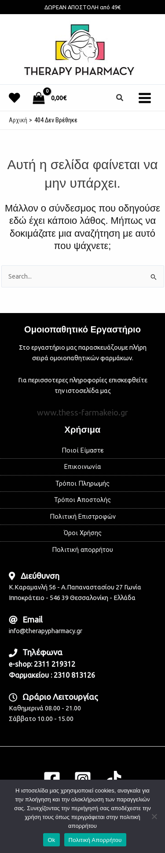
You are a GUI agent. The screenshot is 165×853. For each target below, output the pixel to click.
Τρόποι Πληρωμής (82, 483)
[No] (154, 816)
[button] (120, 97)
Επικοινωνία (82, 467)
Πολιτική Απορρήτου (95, 840)
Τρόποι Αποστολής (82, 500)
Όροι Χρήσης (83, 533)
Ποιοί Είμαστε (83, 450)
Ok (51, 840)
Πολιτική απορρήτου (82, 550)
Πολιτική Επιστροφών (83, 517)
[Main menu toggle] (144, 97)
